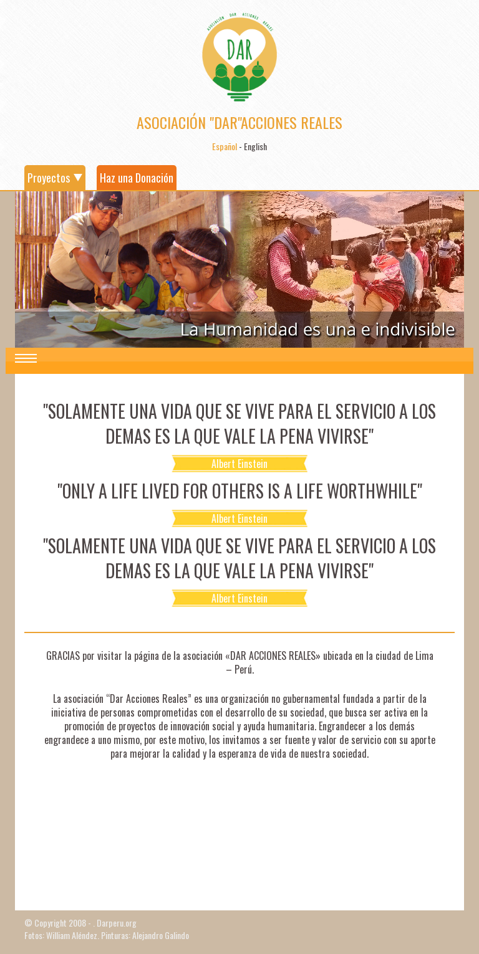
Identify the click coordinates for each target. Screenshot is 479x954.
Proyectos (48, 177)
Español (224, 146)
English (255, 146)
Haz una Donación (136, 177)
